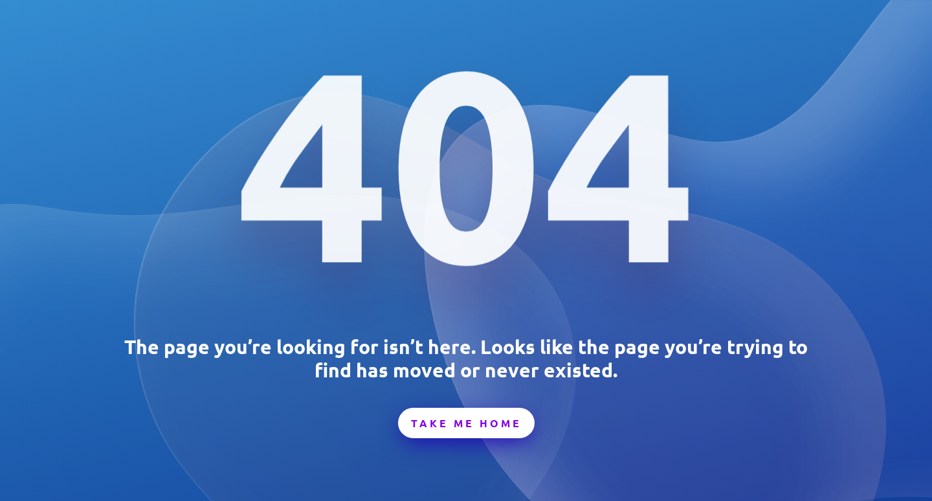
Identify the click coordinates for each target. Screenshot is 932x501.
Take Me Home (466, 423)
